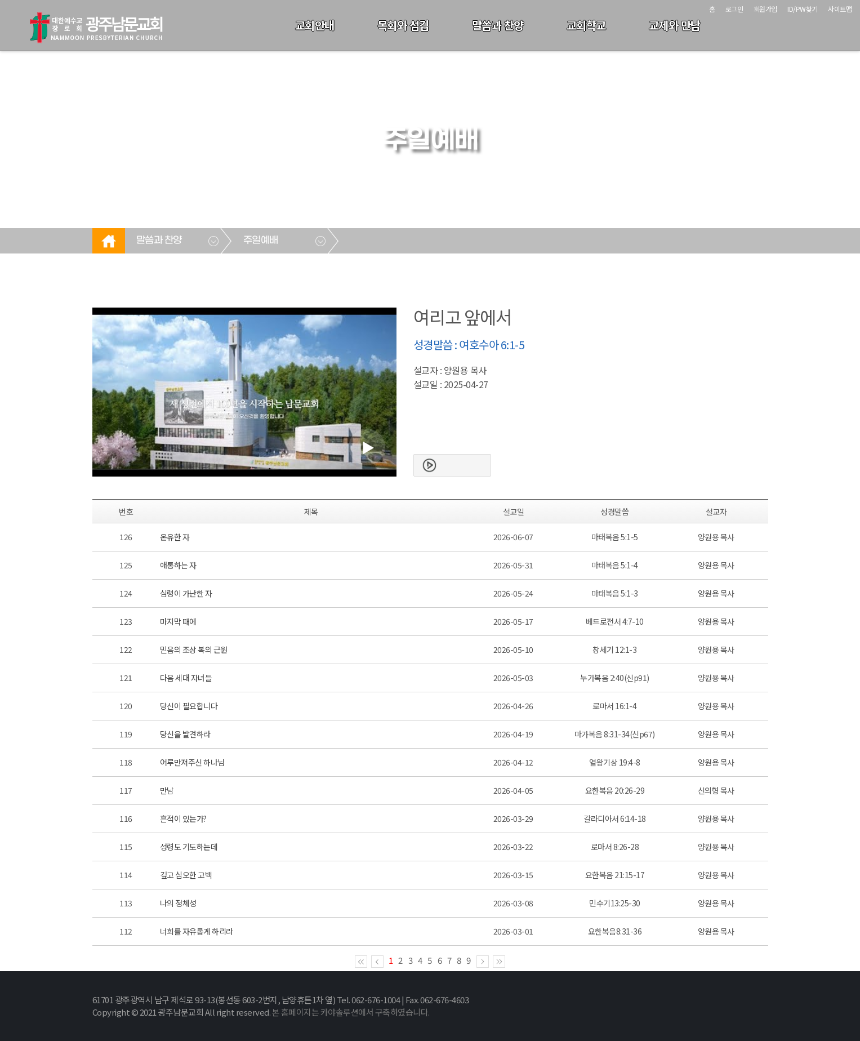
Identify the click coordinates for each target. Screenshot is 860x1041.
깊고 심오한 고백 (186, 874)
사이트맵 (840, 9)
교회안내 (315, 25)
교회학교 (586, 25)
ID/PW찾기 (802, 9)
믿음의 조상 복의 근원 (194, 649)
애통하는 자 (178, 565)
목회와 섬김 (403, 25)
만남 (167, 790)
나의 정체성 (178, 903)
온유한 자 (175, 536)
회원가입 (765, 9)
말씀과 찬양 (498, 25)
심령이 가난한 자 (186, 593)
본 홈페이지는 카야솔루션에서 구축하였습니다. (351, 1012)
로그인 (734, 9)
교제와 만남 (675, 25)
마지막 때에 (178, 621)
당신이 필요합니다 (189, 705)
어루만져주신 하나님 (192, 762)
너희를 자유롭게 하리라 (196, 931)
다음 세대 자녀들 (186, 677)
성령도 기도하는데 (189, 846)
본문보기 (460, 465)
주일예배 (260, 240)
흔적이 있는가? (183, 818)
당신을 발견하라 (185, 734)
